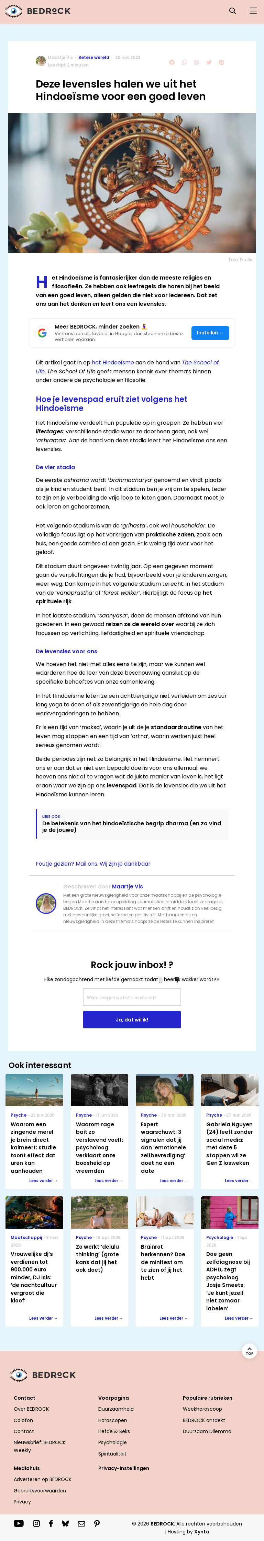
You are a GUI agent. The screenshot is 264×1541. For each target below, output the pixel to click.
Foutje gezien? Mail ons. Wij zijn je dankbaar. (94, 864)
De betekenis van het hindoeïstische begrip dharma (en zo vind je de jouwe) (131, 826)
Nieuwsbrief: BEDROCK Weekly (40, 1446)
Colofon (23, 1420)
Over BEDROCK (31, 1409)
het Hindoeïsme (113, 362)
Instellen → (210, 333)
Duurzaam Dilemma (207, 1431)
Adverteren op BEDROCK (43, 1479)
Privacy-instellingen (123, 1468)
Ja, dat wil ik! (132, 1019)
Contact (24, 1397)
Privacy (22, 1501)
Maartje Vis (60, 57)
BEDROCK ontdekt (204, 1420)
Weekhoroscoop (202, 1409)
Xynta (201, 1531)
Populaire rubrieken (207, 1397)
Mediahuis (27, 1468)
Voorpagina (113, 1397)
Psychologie (112, 1442)
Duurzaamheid (116, 1409)
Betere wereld (93, 57)
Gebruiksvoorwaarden (40, 1490)
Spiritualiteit (112, 1453)
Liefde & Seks (114, 1431)
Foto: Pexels (240, 260)
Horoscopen (112, 1420)
